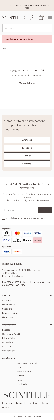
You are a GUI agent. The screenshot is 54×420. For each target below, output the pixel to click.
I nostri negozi (8, 305)
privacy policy (40, 218)
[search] (6, 28)
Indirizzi (20, 376)
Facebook (20, 403)
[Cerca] (27, 28)
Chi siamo (6, 300)
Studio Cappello (27, 416)
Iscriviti (45, 210)
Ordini (19, 367)
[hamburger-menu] (48, 17)
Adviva (38, 416)
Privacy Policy (8, 338)
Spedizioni (7, 309)
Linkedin (6, 407)
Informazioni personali (27, 363)
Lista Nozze (7, 317)
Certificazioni (8, 351)
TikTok (45, 403)
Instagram (7, 403)
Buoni (19, 380)
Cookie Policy (8, 342)
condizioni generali (23, 218)
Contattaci (7, 346)
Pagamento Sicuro (10, 313)
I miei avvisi (22, 384)
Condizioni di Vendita (11, 334)
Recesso (6, 330)
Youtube (33, 403)
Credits (16, 416)
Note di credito (24, 371)
